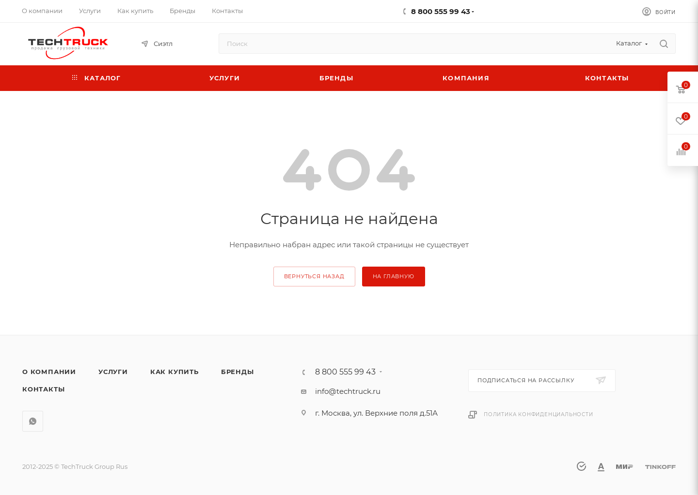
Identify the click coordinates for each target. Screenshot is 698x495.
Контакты (43, 389)
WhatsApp (32, 421)
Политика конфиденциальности (538, 414)
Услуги (113, 371)
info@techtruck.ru (348, 391)
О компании (49, 371)
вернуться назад (314, 276)
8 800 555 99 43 (440, 11)
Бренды (237, 371)
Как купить (174, 371)
